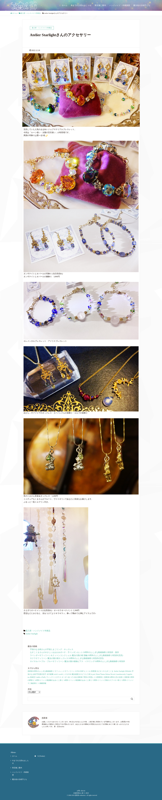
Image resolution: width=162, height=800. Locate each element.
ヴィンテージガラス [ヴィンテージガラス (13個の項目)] (53, 677)
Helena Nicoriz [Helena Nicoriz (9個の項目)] (110, 674)
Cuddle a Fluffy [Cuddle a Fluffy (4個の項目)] (40, 677)
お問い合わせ (81, 791)
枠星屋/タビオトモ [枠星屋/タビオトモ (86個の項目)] (98, 671)
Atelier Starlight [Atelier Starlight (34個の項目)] (119, 671)
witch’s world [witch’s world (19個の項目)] (58, 674)
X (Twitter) (39, 756)
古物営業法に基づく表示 (81, 793)
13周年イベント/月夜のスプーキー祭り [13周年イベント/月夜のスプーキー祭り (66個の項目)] (106, 680)
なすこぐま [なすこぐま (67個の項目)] (109, 671)
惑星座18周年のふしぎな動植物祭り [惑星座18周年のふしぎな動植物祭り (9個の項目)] (41, 671)
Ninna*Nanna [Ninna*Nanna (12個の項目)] (100, 674)
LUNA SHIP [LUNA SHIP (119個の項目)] (79, 671)
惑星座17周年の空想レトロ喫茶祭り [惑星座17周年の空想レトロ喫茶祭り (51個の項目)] (90, 677)
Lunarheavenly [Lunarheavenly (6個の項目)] (121, 674)
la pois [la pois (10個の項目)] (93, 674)
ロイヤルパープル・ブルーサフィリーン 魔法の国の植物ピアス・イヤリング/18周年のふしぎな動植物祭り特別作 (77, 661)
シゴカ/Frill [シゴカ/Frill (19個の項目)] (67, 674)
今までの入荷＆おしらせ (81, 5)
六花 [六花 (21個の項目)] (88, 674)
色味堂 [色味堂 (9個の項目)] (32, 677)
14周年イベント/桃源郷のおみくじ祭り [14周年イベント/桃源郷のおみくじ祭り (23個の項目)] (49, 680)
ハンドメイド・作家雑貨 (119, 5)
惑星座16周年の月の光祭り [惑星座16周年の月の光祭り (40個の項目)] (114, 677)
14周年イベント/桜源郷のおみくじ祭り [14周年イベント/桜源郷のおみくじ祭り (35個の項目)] (78, 680)
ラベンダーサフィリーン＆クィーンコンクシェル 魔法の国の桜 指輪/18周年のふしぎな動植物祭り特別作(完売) (76, 655)
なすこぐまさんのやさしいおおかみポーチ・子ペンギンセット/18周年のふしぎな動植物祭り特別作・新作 (74, 652)
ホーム (64, 5)
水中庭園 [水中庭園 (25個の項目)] (50, 674)
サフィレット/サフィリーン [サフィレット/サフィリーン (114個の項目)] (64, 671)
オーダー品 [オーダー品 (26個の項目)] (66, 677)
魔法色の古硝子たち (141, 5)
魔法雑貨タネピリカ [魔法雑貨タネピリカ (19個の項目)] (79, 674)
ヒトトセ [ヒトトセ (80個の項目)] (87, 671)
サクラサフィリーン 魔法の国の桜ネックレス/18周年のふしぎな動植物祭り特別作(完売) (67, 658)
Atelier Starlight (32, 634)
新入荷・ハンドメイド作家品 (38, 631)
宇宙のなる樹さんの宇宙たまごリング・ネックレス (51, 649)
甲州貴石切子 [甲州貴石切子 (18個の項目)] (41, 674)
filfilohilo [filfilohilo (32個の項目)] (128, 671)
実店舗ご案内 (100, 5)
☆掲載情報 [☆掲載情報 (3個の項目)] (42, 683)
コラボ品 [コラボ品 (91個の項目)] (73, 677)
